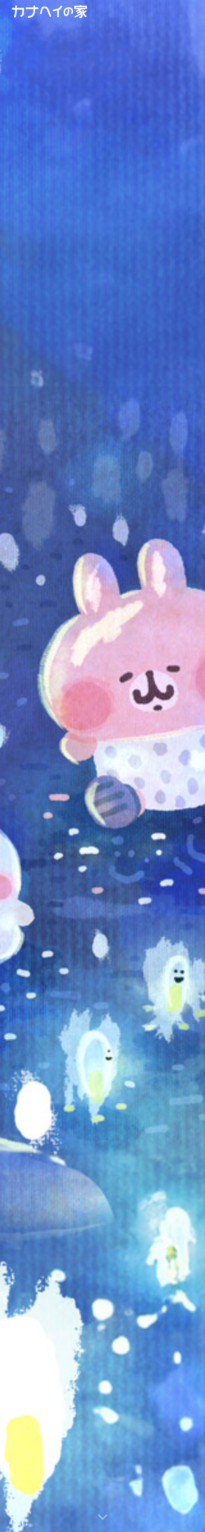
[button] (102, 1517)
